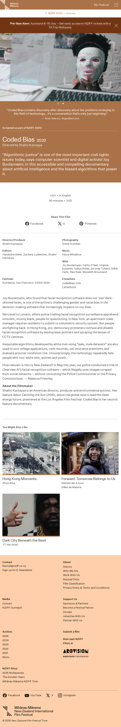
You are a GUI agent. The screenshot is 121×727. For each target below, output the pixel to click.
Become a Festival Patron (78, 607)
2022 (5, 648)
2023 (5, 644)
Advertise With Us (74, 616)
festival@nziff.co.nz (14, 566)
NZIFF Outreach (12, 607)
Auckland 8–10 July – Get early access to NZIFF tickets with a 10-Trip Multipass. (60, 25)
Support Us (70, 599)
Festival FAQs (71, 579)
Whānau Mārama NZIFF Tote (20, 681)
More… (6, 657)
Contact (7, 562)
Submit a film (71, 631)
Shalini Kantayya (30, 145)
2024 (5, 640)
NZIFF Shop (9, 668)
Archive (7, 631)
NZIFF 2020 (34, 128)
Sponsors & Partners (75, 603)
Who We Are (70, 571)
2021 (5, 653)
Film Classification (74, 583)
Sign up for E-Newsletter (17, 570)
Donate (67, 612)
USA (53, 195)
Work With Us (71, 575)
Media (6, 599)
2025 (5, 636)
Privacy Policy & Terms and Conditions (86, 587)
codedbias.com (71, 283)
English (66, 195)
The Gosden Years (13, 677)
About (67, 562)
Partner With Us (72, 620)
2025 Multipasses (13, 673)
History (67, 566)
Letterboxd (69, 287)
